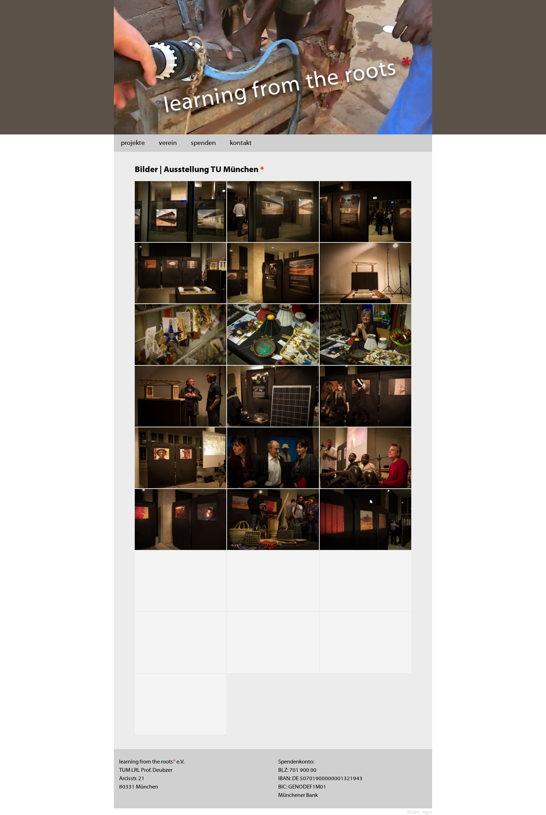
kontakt (241, 143)
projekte (133, 143)
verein (168, 143)
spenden (203, 143)
